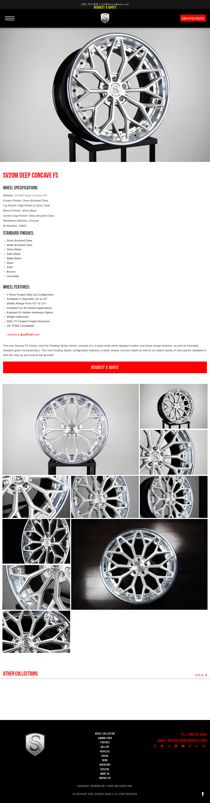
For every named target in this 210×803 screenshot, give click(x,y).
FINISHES (105, 742)
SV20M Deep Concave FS (31, 195)
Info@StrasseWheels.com (187, 740)
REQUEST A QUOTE (105, 367)
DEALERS (104, 769)
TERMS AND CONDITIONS (119, 786)
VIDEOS (104, 756)
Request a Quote (105, 7)
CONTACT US (105, 778)
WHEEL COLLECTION (105, 733)
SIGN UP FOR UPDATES (193, 18)
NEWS (105, 760)
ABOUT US (105, 773)
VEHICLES (105, 751)
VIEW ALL (201, 675)
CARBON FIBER (105, 738)
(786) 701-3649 (89, 4)
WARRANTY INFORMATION (91, 786)
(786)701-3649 (197, 734)
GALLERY (105, 746)
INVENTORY (105, 764)
